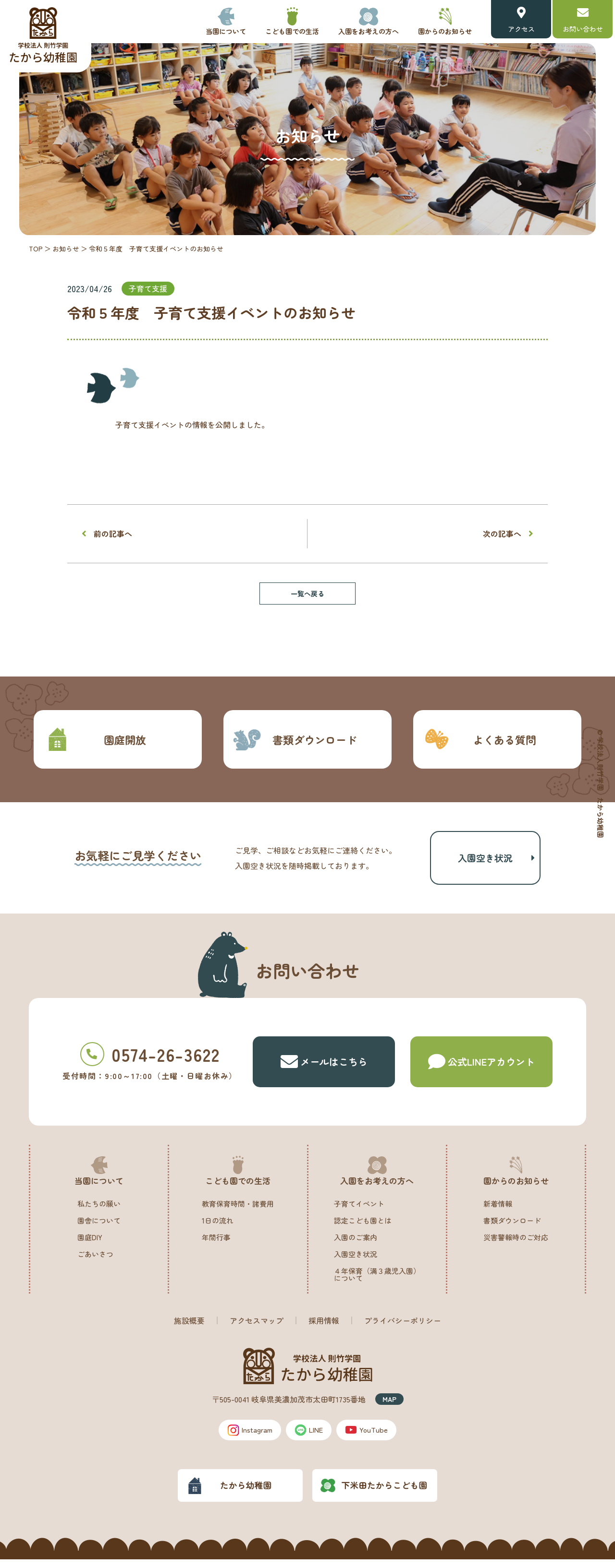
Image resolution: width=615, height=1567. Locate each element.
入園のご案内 (355, 1244)
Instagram (246, 1437)
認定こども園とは (363, 1227)
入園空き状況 (485, 861)
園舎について (99, 1227)
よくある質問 (479, 739)
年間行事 (216, 1244)
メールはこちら (324, 1068)
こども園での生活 (292, 31)
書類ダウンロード (294, 739)
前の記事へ (113, 533)
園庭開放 (94, 739)
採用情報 (323, 1327)
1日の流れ (218, 1227)
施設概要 (189, 1327)
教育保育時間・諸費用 (238, 1210)
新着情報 (497, 1210)
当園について (226, 31)
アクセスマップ (256, 1327)
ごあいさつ (95, 1261)
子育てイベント (359, 1210)
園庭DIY (89, 1244)
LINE (310, 1437)
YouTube (372, 1437)
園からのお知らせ (445, 31)
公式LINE (481, 1068)
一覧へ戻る (307, 593)
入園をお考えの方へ (368, 31)
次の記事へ (502, 533)
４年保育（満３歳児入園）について (377, 1281)
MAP (389, 1406)
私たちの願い (99, 1210)
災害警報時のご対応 (515, 1244)
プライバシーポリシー (402, 1327)
